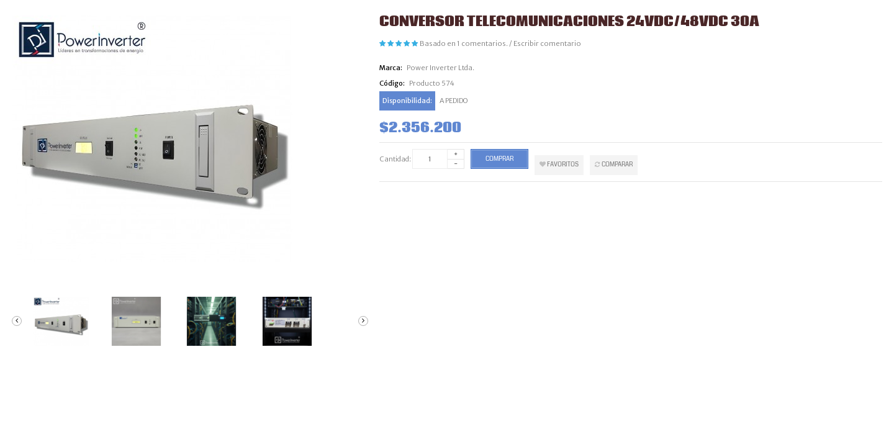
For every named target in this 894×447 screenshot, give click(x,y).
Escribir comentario (547, 43)
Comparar (614, 164)
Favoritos (559, 164)
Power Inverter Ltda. (440, 67)
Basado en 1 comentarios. (464, 43)
